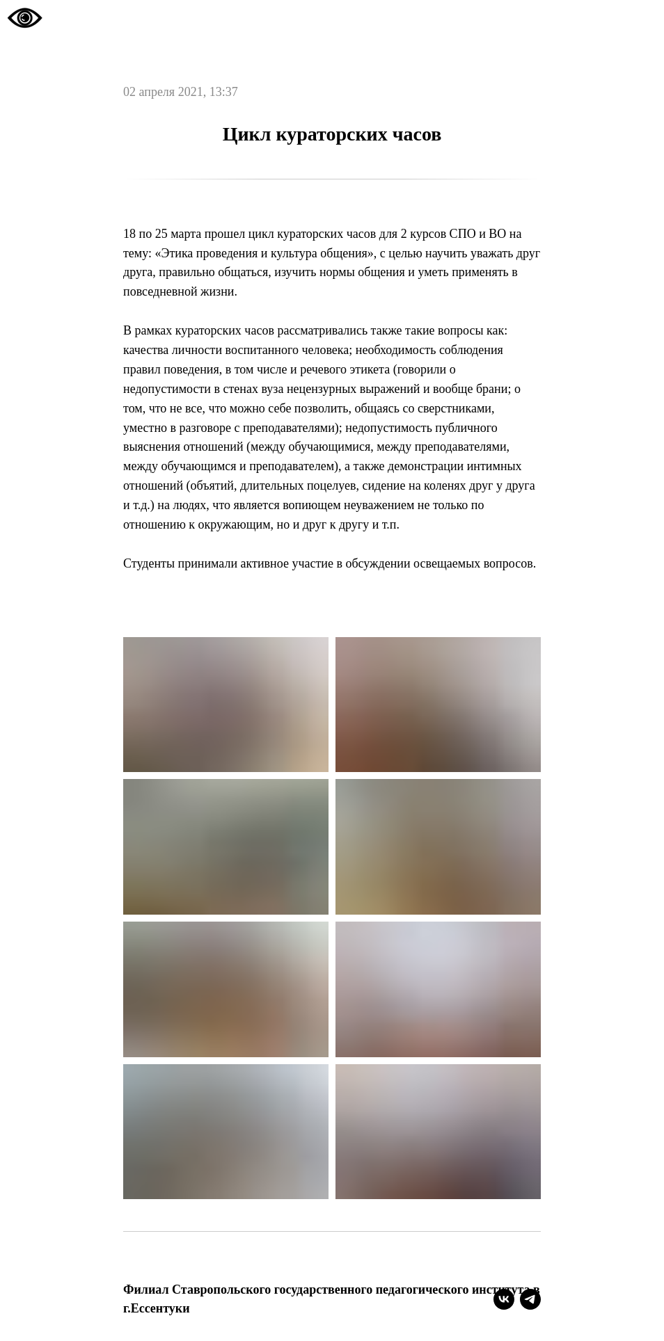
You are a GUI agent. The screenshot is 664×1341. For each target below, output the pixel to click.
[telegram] (530, 1299)
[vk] (503, 1299)
